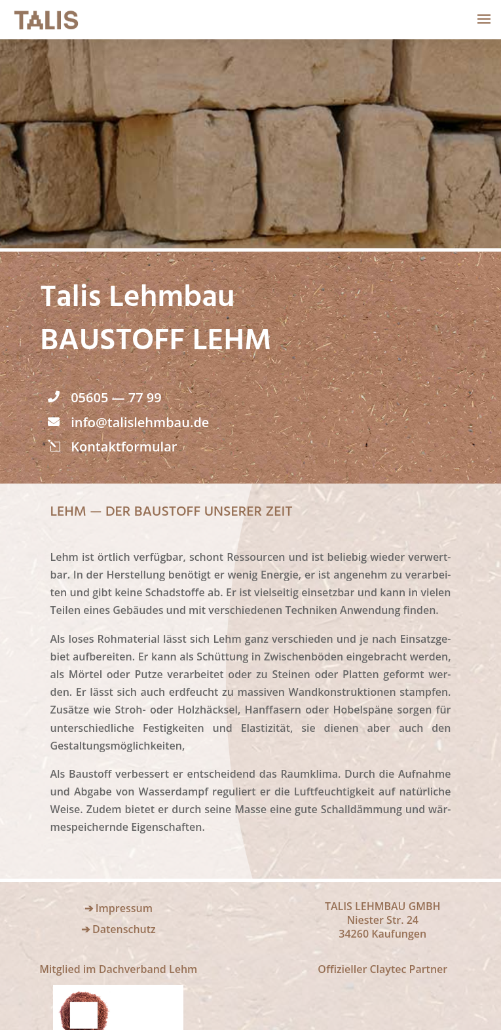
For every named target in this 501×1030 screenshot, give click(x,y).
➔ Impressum (118, 908)
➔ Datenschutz (118, 929)
